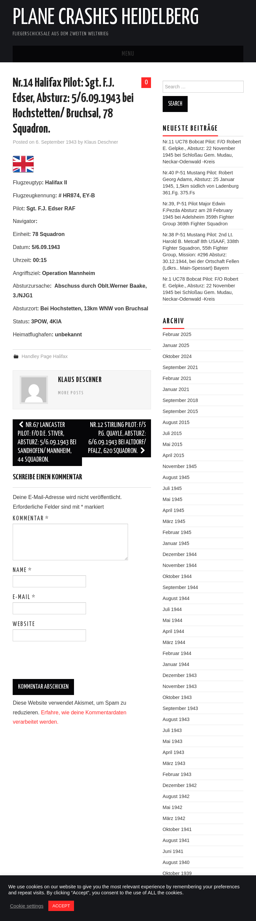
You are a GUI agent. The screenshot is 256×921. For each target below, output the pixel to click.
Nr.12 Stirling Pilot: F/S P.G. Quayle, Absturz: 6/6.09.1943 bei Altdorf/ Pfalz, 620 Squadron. (117, 438)
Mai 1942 (172, 807)
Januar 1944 (176, 664)
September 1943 (180, 708)
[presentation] (58, 662)
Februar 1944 (177, 653)
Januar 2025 (176, 345)
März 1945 (174, 521)
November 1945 (180, 466)
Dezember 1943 (180, 675)
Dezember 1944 (180, 554)
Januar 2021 (176, 389)
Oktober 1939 (177, 873)
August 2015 (176, 422)
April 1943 (173, 752)
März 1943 (174, 763)
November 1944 (180, 565)
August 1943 (176, 719)
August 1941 (176, 840)
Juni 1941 (173, 851)
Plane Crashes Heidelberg (106, 18)
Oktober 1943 (177, 697)
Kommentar (31, 519)
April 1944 (173, 631)
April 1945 (173, 510)
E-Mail (24, 597)
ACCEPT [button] (61, 905)
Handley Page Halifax (45, 356)
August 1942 (176, 796)
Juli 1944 (172, 609)
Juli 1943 (172, 730)
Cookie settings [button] (26, 906)
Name (22, 570)
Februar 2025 (177, 334)
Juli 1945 (172, 488)
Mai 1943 (172, 741)
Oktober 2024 (177, 356)
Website (24, 624)
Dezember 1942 (180, 785)
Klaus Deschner (101, 142)
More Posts (71, 393)
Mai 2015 (172, 444)
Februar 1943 (177, 774)
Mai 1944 (172, 620)
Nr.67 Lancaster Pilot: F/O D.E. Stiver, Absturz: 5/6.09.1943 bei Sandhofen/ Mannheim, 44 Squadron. (47, 442)
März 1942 (174, 818)
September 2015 (180, 411)
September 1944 (180, 587)
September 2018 (180, 400)
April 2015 (173, 455)
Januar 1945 (176, 543)
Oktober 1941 (177, 829)
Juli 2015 (172, 433)
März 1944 (174, 642)
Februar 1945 (177, 532)
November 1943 (180, 686)
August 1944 (176, 598)
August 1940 (176, 862)
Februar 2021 (177, 378)
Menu (128, 54)
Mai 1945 (172, 499)
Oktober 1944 (177, 576)
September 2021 (180, 367)
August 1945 (176, 477)
